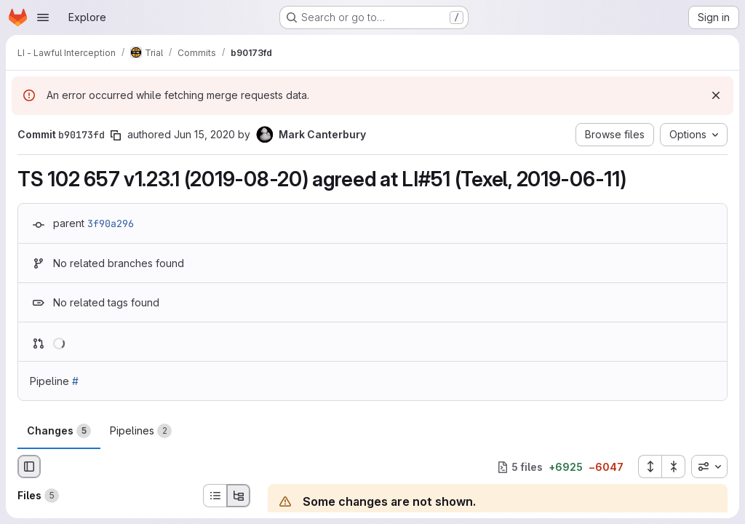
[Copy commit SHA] (115, 135)
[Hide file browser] (29, 466)
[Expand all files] (649, 466)
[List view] (214, 495)
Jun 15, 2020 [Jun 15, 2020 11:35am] (204, 134)
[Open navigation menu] (43, 17)
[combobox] (709, 466)
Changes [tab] (59, 431)
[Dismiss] (716, 95)
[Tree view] (238, 495)
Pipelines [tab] (141, 431)
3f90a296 (110, 223)
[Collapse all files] (673, 466)
